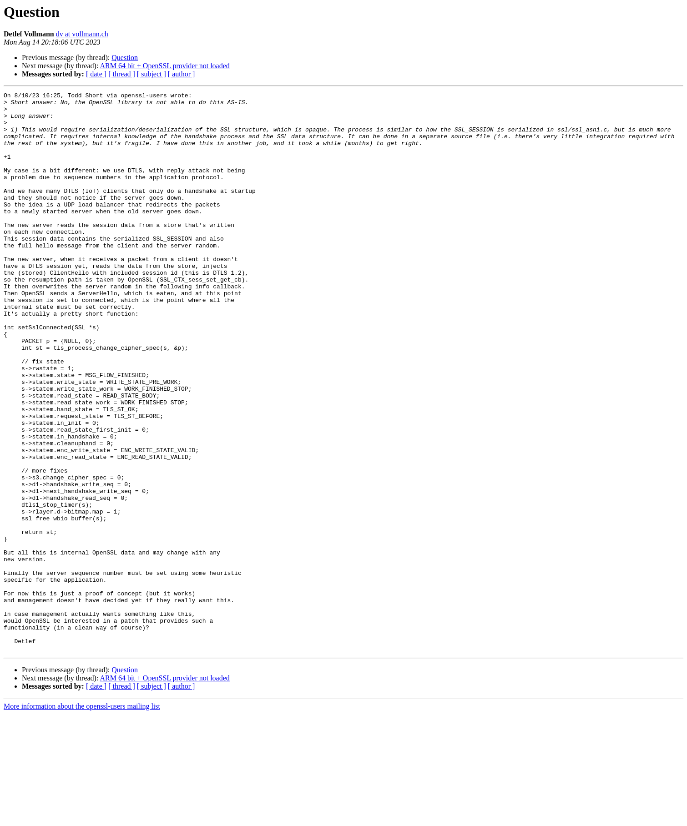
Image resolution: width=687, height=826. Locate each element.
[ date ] (96, 74)
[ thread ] (121, 74)
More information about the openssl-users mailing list (82, 818)
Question (124, 57)
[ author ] (181, 74)
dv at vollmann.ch (82, 34)
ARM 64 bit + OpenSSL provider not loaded (165, 66)
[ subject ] (151, 74)
